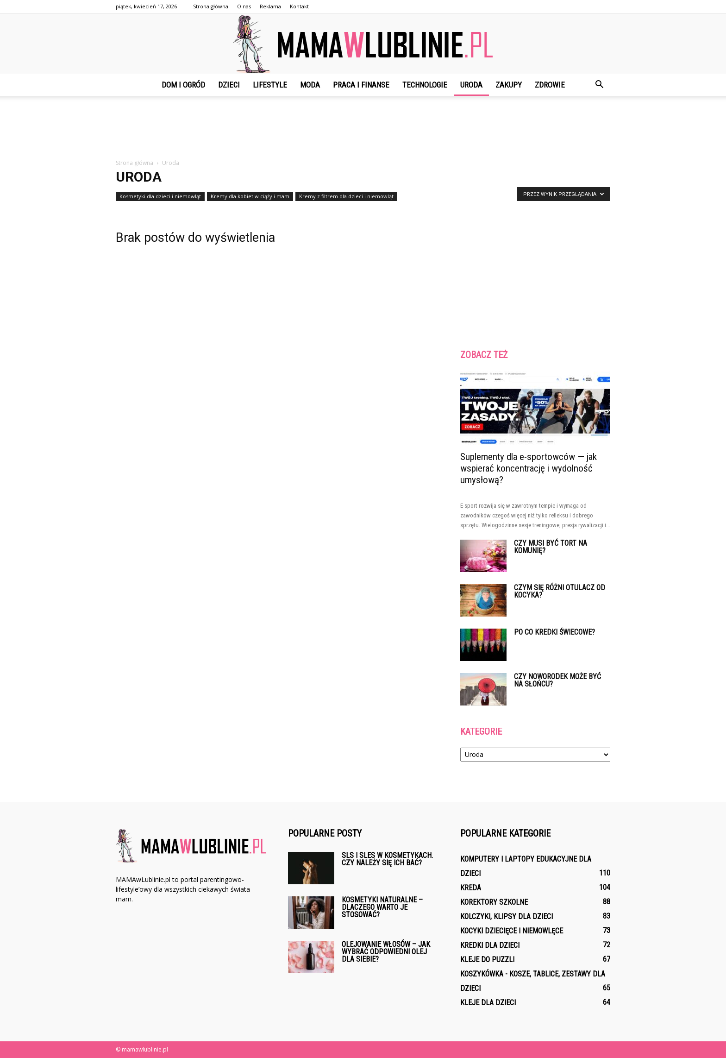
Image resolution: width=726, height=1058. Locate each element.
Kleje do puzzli (487, 959)
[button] (599, 85)
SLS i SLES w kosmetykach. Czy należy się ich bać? (387, 859)
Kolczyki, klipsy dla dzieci (506, 916)
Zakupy (508, 84)
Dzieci (229, 84)
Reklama (270, 6)
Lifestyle (270, 84)
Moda (310, 84)
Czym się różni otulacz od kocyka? (559, 591)
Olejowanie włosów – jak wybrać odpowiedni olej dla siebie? (386, 952)
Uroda (471, 84)
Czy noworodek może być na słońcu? (557, 680)
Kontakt (299, 6)
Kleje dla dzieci (488, 1002)
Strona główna (210, 6)
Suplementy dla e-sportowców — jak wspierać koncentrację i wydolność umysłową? (528, 468)
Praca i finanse (361, 84)
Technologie (424, 84)
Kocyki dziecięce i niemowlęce (511, 930)
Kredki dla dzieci (489, 945)
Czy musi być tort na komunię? (550, 547)
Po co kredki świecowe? (554, 632)
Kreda (470, 887)
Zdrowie (550, 84)
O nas (244, 6)
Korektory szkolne (494, 902)
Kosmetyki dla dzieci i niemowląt (160, 196)
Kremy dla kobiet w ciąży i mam (250, 196)
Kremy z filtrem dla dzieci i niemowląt (346, 196)
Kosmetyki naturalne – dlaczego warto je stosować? (382, 907)
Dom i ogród (183, 84)
